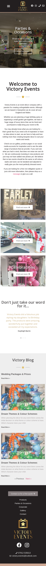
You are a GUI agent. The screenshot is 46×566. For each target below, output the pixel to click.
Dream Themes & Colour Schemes (19, 414)
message (16, 174)
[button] (8, 6)
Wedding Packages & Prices (16, 374)
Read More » (5, 378)
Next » (28, 479)
